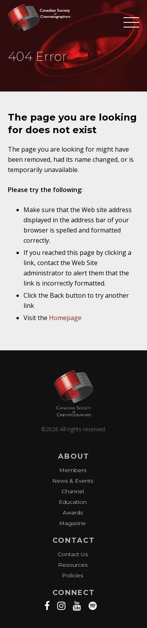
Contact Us (73, 554)
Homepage (65, 317)
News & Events (72, 480)
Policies (72, 575)
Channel (73, 491)
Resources (72, 564)
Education (73, 501)
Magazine (72, 523)
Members (72, 470)
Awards (73, 512)
